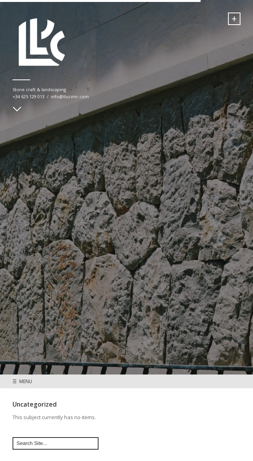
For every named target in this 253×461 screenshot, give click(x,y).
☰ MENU (22, 381)
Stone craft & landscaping (39, 89)
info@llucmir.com (70, 96)
